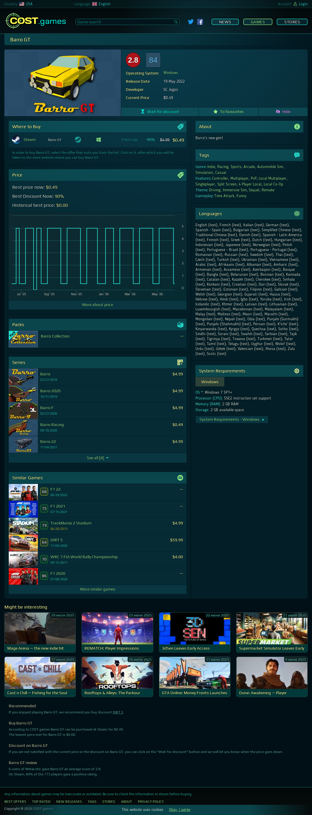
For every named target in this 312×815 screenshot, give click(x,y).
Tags (92, 802)
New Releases (69, 802)
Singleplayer (205, 184)
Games (258, 22)
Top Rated (41, 802)
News (225, 22)
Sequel (254, 190)
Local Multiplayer (272, 178)
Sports (236, 167)
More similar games (97, 589)
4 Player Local (250, 184)
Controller (220, 178)
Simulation (204, 173)
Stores (292, 22)
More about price (97, 304)
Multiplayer (239, 178)
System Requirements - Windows (232, 419)
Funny (241, 196)
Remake (268, 190)
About (126, 802)
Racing (222, 167)
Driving (215, 190)
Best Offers (15, 802)
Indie (211, 167)
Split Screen (227, 184)
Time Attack (224, 196)
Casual (220, 173)
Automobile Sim (270, 167)
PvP (254, 178)
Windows (170, 73)
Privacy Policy (151, 802)
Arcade (249, 167)
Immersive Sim (235, 190)
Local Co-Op (273, 184)
